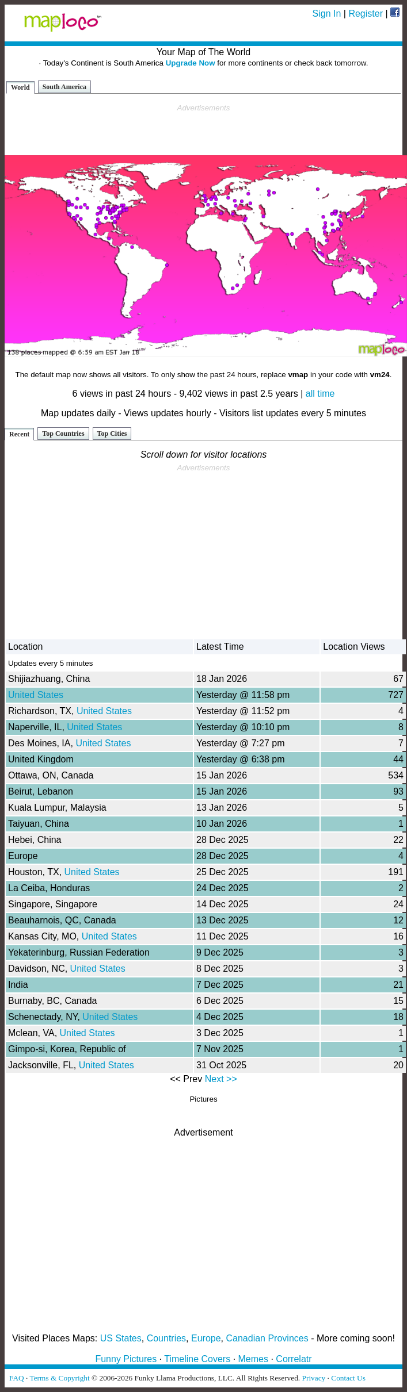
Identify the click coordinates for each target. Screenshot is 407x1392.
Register (365, 13)
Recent (19, 434)
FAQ (16, 1378)
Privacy (314, 1378)
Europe (206, 1338)
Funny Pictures (126, 1359)
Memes (253, 1359)
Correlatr (293, 1359)
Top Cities (112, 434)
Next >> (221, 1079)
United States (35, 695)
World (20, 87)
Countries (166, 1338)
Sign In (327, 13)
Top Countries (63, 434)
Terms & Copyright (59, 1378)
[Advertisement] (203, 130)
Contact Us (348, 1378)
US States (121, 1338)
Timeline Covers (197, 1359)
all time (320, 393)
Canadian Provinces (267, 1338)
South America (64, 87)
